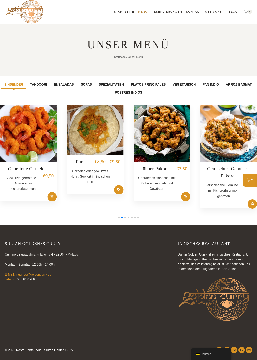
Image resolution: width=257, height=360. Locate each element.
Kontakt (193, 11)
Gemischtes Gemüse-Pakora (227, 172)
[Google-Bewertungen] (241, 350)
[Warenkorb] (247, 12)
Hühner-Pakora (154, 168)
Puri (80, 161)
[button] (119, 217)
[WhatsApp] (234, 350)
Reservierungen (166, 11)
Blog (233, 11)
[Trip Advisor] (249, 350)
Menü (142, 11)
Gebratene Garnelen (27, 168)
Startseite (124, 11)
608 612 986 (26, 279)
